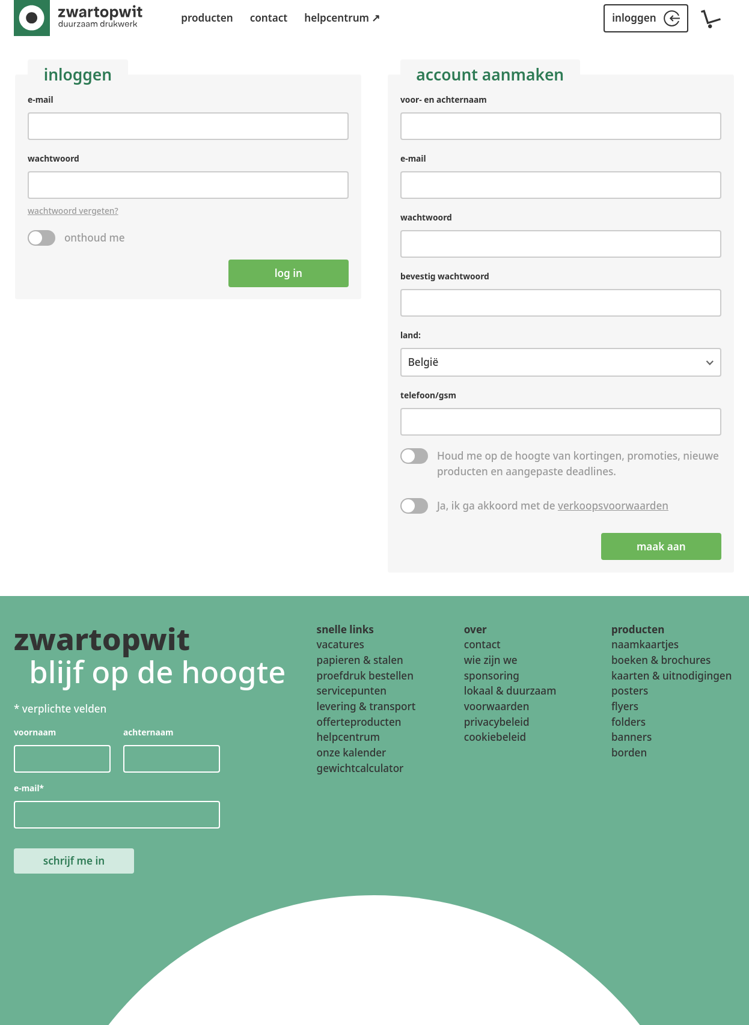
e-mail (41, 99)
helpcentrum (348, 737)
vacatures (340, 644)
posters (629, 691)
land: (410, 334)
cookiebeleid (495, 737)
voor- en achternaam (443, 99)
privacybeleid (497, 722)
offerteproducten (359, 722)
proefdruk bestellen (365, 676)
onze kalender (352, 752)
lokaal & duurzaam (510, 691)
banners (631, 737)
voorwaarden (497, 706)
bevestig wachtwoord (444, 276)
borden (629, 752)
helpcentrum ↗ (342, 18)
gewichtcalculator (360, 768)
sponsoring (491, 676)
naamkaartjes (645, 644)
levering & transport (366, 706)
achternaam (148, 732)
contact (269, 18)
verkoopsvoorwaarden (613, 505)
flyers (624, 706)
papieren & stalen (360, 660)
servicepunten (352, 691)
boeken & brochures (661, 660)
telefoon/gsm (428, 395)
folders (628, 722)
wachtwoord (53, 158)
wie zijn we (491, 660)
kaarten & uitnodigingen (671, 676)
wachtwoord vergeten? (73, 210)
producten (207, 18)
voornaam (35, 732)
